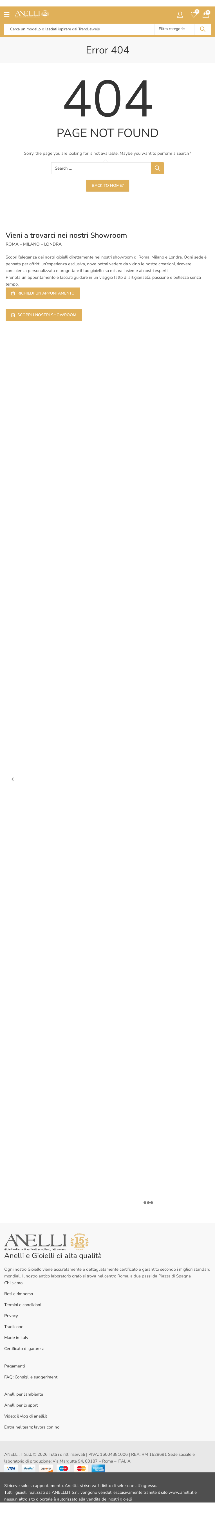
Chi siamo (13, 1283)
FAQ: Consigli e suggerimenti (31, 1377)
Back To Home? (108, 185)
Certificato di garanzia (24, 1348)
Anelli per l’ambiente (23, 1394)
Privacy (11, 1316)
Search (202, 29)
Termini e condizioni (22, 1305)
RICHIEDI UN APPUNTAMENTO (43, 293)
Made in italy (16, 1337)
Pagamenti (14, 1366)
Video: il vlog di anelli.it (25, 1416)
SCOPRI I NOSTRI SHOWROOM (43, 315)
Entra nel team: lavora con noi (32, 1427)
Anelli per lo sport (21, 1405)
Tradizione (13, 1326)
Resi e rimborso (18, 1294)
